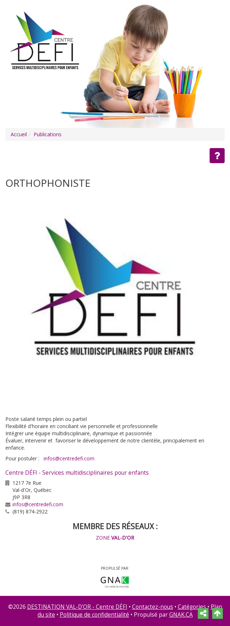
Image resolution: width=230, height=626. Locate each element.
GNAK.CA (181, 614)
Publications (48, 134)
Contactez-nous (152, 607)
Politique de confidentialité (94, 614)
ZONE (115, 537)
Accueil (19, 134)
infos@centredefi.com (69, 458)
